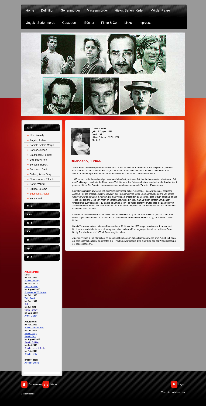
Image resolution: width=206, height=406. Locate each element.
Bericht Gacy (31, 333)
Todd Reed (30, 298)
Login (181, 384)
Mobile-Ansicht (178, 392)
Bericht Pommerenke (34, 327)
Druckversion (35, 384)
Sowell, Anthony (32, 280)
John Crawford (31, 286)
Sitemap (54, 384)
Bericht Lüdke (31, 354)
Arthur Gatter (31, 316)
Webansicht (166, 392)
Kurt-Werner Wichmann (35, 292)
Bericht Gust (30, 336)
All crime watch (32, 363)
